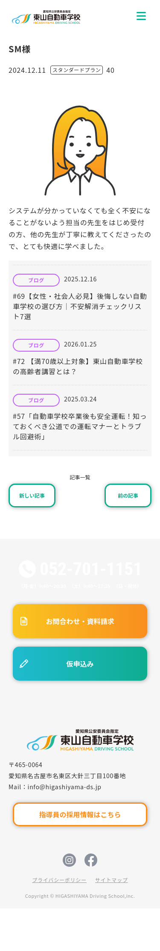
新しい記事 (32, 495)
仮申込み (79, 664)
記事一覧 (80, 477)
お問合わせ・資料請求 (80, 621)
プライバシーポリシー (59, 879)
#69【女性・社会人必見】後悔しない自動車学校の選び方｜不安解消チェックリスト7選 (80, 306)
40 (110, 70)
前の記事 (128, 495)
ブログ (36, 280)
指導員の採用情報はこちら (80, 814)
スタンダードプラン (76, 69)
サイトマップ (111, 879)
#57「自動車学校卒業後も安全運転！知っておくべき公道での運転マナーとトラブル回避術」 (80, 426)
